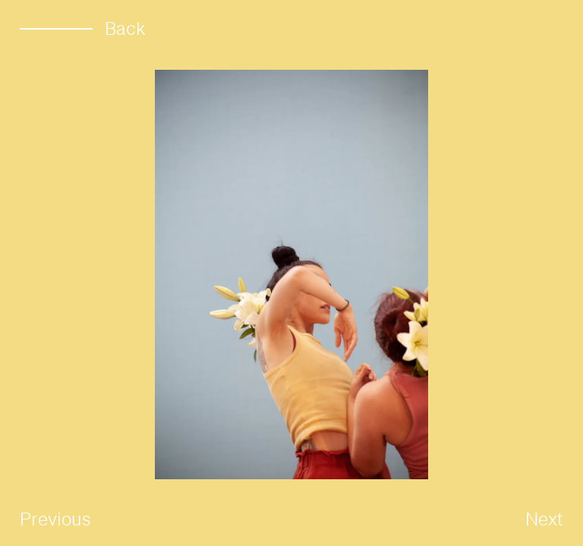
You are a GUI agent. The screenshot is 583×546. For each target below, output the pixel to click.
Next (544, 519)
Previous (55, 519)
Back (83, 28)
